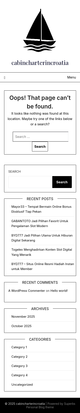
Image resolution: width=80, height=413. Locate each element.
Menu (71, 77)
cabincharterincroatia (40, 62)
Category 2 (19, 357)
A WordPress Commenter (26, 291)
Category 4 (19, 375)
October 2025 (21, 326)
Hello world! (59, 291)
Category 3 (19, 366)
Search (14, 171)
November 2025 (23, 316)
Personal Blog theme (40, 407)
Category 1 (19, 347)
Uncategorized (22, 384)
